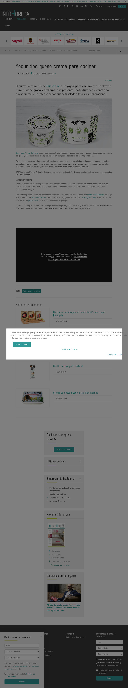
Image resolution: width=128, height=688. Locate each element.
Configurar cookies (116, 354)
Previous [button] (6, 41)
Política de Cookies (70, 349)
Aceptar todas (22, 344)
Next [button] (121, 41)
